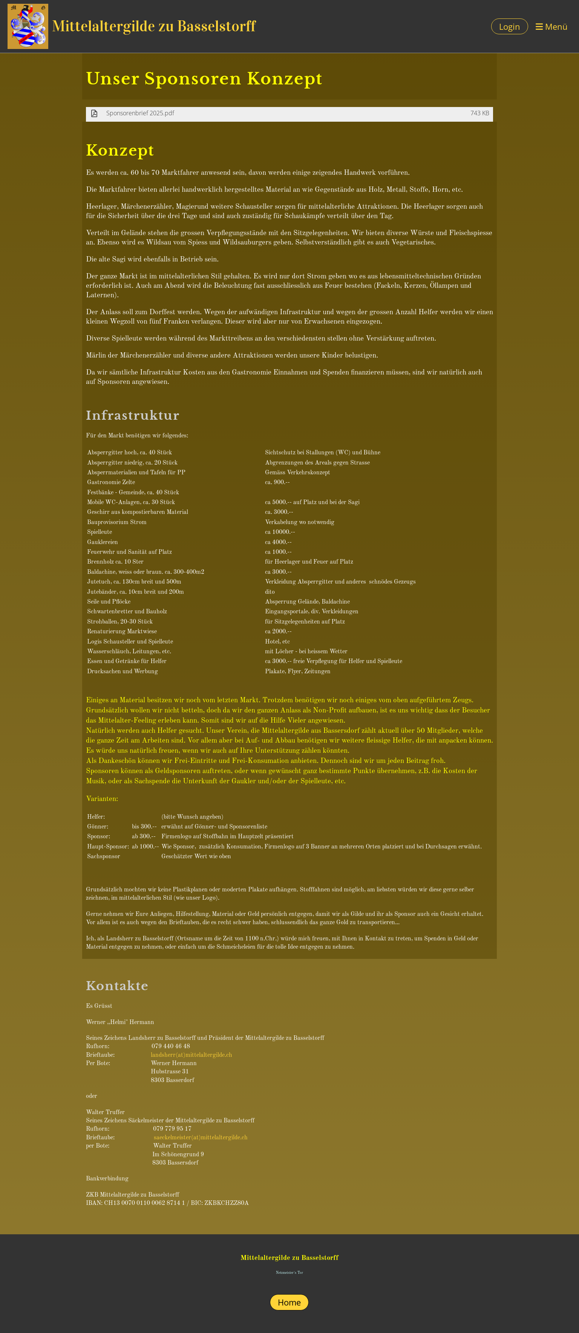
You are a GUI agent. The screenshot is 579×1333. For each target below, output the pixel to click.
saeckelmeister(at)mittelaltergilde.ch (201, 1138)
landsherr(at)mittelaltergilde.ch (191, 1055)
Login (509, 26)
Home (289, 1302)
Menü (552, 26)
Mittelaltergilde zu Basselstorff (154, 26)
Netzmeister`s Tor (289, 1273)
